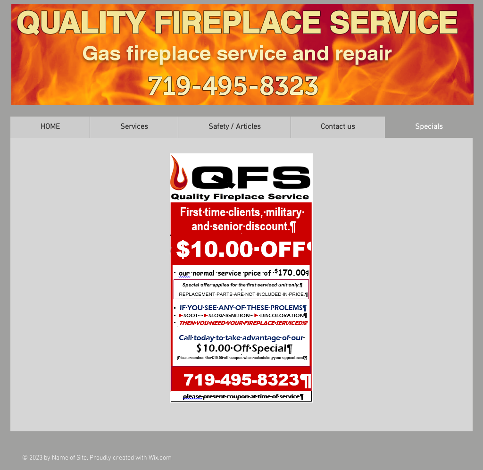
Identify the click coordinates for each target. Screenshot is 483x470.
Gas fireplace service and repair (237, 53)
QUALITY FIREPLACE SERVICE (237, 22)
